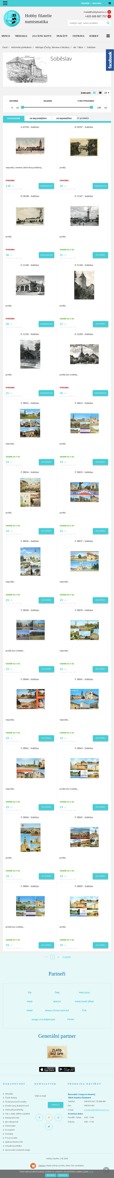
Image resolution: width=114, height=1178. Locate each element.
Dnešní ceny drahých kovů (17, 1106)
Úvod (4, 47)
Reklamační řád (12, 1118)
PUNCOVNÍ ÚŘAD (84, 1001)
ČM (29, 992)
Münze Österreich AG (57, 1010)
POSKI (70, 1019)
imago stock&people (43, 1019)
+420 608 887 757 (96, 16)
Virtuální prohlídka (13, 1146)
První (45, 956)
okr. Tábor (78, 47)
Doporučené (13, 118)
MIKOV (57, 1001)
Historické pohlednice (21, 47)
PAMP (30, 1010)
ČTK (84, 1010)
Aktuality (9, 1094)
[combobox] (107, 92)
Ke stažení (10, 1130)
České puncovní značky (15, 1102)
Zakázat (63, 1175)
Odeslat (56, 1105)
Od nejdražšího (64, 118)
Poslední (67, 956)
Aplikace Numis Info (14, 1142)
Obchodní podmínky (14, 1110)
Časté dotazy (11, 1098)
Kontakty (9, 1134)
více (90, 1171)
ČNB (57, 992)
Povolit (50, 1175)
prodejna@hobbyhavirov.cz (96, 1109)
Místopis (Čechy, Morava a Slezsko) (52, 47)
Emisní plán (10, 1126)
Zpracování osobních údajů (17, 1150)
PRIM (30, 1001)
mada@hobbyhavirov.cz (95, 12)
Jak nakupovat (11, 1122)
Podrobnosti (46, 186)
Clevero (38, 1166)
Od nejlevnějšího (38, 118)
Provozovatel (11, 1138)
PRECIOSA (84, 992)
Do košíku (100, 255)
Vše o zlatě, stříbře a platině (17, 1114)
